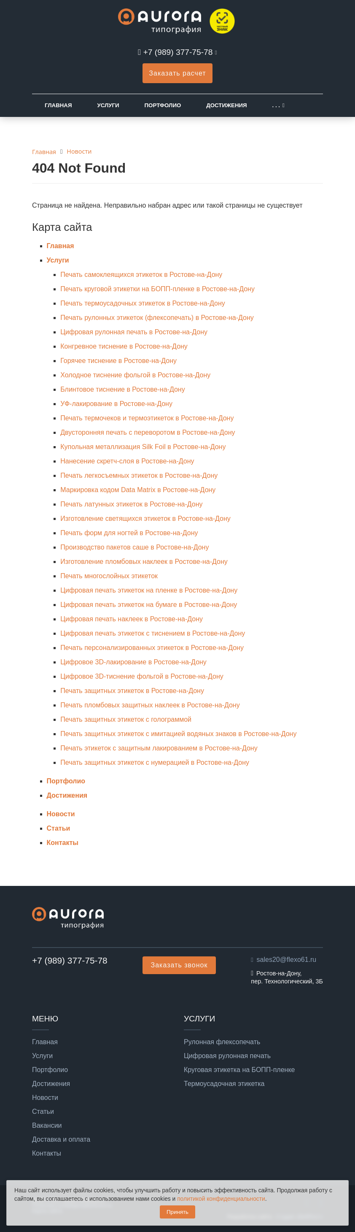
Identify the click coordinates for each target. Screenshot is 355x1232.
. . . (276, 105)
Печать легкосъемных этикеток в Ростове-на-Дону (139, 475)
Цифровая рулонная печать (227, 1056)
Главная (58, 105)
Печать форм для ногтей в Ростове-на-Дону (129, 532)
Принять (177, 1212)
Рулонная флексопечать (222, 1042)
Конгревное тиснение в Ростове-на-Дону (124, 346)
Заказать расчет (177, 73)
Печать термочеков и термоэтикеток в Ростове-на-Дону (147, 418)
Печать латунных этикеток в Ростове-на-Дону (131, 504)
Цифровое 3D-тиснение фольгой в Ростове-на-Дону (141, 676)
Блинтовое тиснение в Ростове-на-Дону (122, 389)
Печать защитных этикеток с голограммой (125, 719)
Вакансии (47, 1125)
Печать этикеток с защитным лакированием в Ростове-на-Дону (158, 748)
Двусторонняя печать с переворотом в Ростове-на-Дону (147, 432)
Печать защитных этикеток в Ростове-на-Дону (132, 690)
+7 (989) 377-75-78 (178, 52)
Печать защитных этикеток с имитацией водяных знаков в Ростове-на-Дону (178, 733)
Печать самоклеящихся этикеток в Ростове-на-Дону (141, 274)
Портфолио (163, 105)
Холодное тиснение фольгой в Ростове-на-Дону (135, 375)
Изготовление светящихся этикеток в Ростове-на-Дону (145, 518)
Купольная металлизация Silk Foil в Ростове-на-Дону (143, 446)
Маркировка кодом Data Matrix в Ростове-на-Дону (137, 489)
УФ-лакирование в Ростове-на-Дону (116, 403)
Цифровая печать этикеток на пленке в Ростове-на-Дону (148, 590)
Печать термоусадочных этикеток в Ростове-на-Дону (142, 303)
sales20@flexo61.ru (287, 959)
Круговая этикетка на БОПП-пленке (239, 1070)
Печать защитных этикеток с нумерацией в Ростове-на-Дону (154, 762)
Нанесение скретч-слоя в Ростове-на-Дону (127, 461)
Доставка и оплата (61, 1139)
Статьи (58, 828)
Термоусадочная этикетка (224, 1083)
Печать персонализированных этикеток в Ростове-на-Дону (152, 647)
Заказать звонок (179, 965)
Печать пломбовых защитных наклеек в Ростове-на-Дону (149, 705)
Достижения (226, 105)
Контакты (62, 842)
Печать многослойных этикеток (109, 575)
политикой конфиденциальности (221, 1199)
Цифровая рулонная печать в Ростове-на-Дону (133, 332)
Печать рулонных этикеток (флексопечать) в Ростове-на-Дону (157, 317)
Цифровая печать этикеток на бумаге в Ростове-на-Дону (148, 604)
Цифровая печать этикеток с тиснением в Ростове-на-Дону (152, 633)
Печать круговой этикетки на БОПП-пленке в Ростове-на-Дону (157, 288)
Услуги (108, 105)
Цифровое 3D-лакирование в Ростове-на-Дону (133, 662)
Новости (61, 814)
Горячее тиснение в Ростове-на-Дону (118, 360)
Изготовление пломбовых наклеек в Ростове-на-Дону (144, 561)
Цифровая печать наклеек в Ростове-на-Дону (131, 619)
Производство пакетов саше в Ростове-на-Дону (134, 547)
